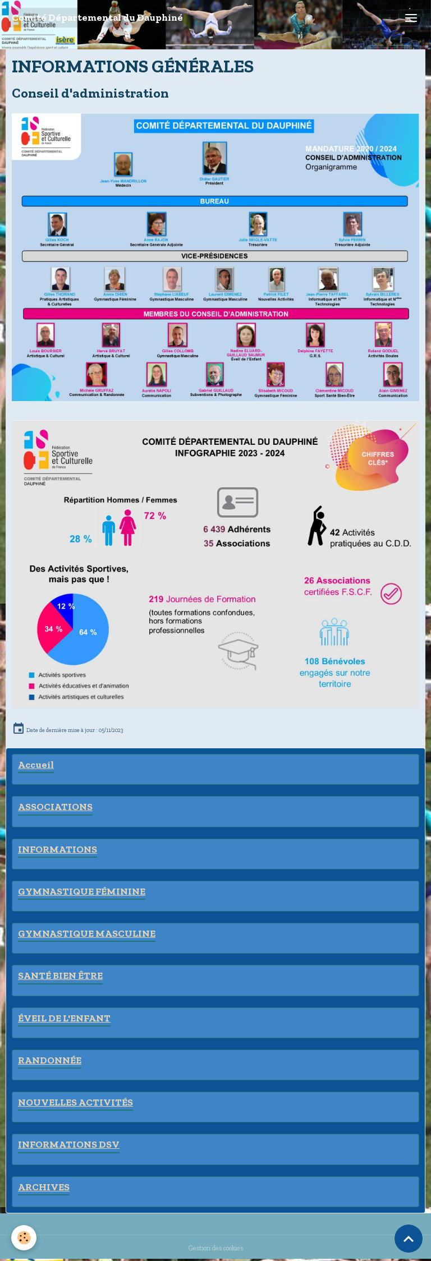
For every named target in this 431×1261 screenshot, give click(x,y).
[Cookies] (23, 1237)
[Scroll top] (409, 1239)
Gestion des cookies (216, 1248)
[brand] (97, 17)
